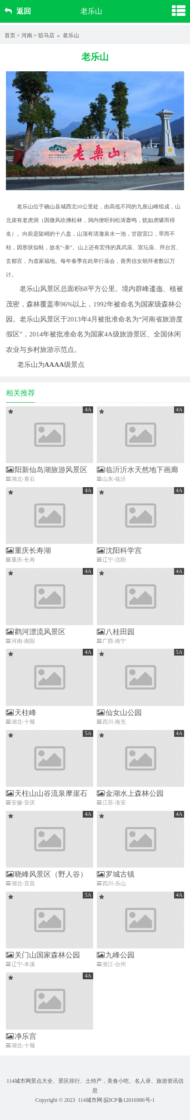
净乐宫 (21, 1036)
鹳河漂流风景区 (35, 632)
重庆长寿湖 (28, 550)
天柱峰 (21, 712)
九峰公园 (116, 955)
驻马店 (46, 35)
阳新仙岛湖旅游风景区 (46, 470)
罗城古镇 (116, 874)
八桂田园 (116, 632)
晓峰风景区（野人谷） (46, 874)
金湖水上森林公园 (130, 793)
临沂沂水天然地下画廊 (137, 470)
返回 (18, 11)
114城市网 (90, 1100)
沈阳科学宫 (119, 550)
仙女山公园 (119, 712)
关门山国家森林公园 (43, 955)
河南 (26, 35)
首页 (10, 35)
